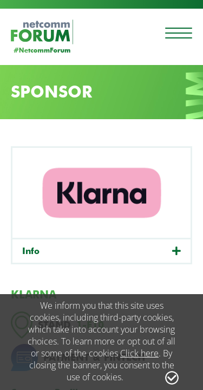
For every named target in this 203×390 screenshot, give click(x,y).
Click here (139, 353)
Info (31, 251)
